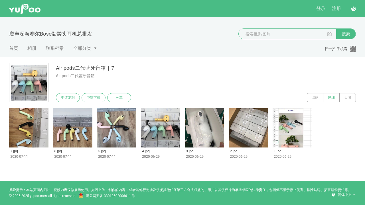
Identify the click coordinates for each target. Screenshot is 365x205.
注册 (336, 8)
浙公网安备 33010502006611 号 (106, 196)
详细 (331, 98)
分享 (119, 98)
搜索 (346, 34)
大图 (347, 98)
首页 (13, 48)
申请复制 (68, 98)
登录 (320, 8)
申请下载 (93, 98)
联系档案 (55, 48)
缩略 (315, 98)
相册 (31, 48)
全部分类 (82, 48)
